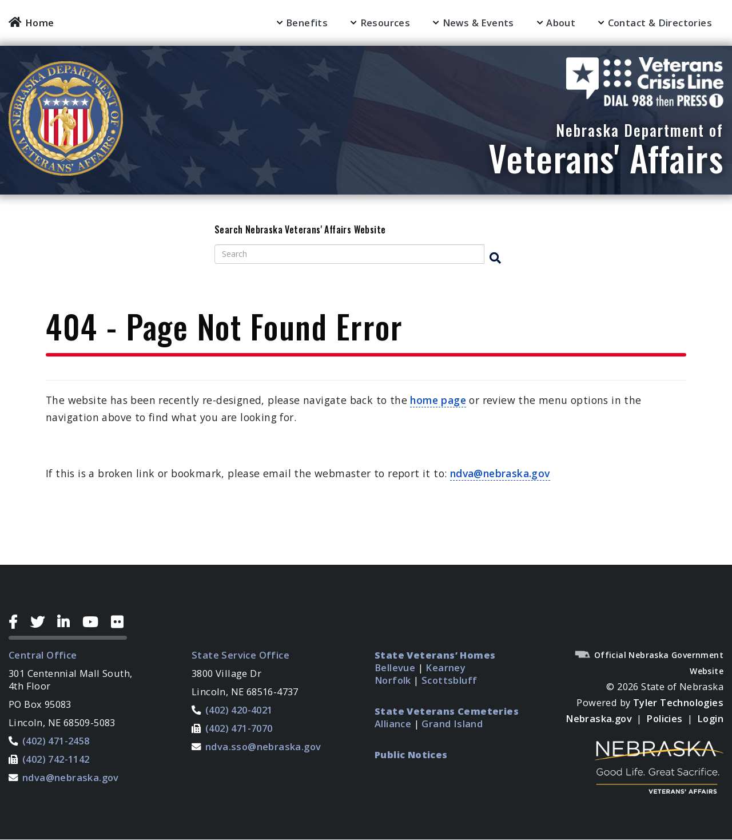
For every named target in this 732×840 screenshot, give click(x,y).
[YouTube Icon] (94, 622)
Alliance (393, 723)
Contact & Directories (660, 22)
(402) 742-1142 (56, 759)
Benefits (307, 22)
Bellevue (395, 667)
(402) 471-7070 (239, 728)
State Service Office (240, 654)
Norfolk (393, 680)
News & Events (478, 22)
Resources (385, 22)
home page (438, 400)
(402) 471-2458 (56, 740)
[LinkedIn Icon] (67, 622)
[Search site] (349, 254)
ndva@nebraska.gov (500, 473)
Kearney (445, 667)
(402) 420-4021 (239, 709)
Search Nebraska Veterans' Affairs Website (299, 230)
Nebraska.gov (599, 718)
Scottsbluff (449, 680)
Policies (664, 718)
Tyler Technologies (678, 702)
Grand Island (452, 723)
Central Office (43, 654)
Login (710, 718)
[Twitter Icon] (41, 622)
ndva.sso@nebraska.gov (263, 746)
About (560, 22)
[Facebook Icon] (17, 622)
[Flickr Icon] (119, 622)
